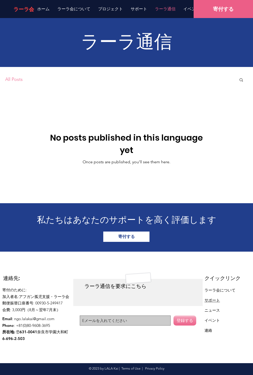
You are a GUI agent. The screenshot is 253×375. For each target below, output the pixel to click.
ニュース (212, 310)
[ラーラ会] (23, 9)
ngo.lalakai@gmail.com (34, 318)
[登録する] (184, 321)
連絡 (208, 330)
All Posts (14, 79)
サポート (212, 300)
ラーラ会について (219, 290)
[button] (241, 80)
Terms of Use (130, 368)
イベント (212, 320)
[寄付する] (223, 9)
